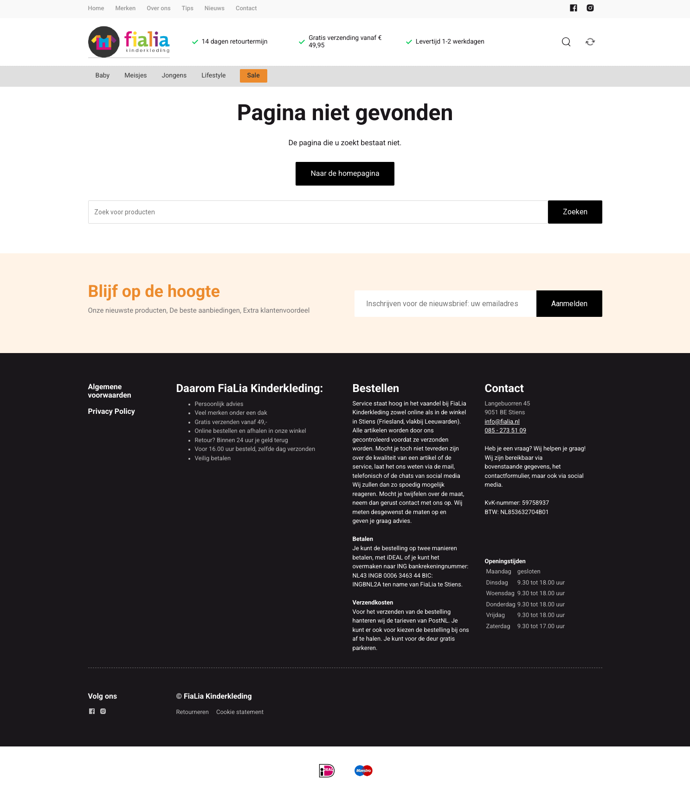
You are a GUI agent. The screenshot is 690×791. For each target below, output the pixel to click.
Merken (125, 8)
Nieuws (215, 8)
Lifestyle (213, 75)
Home (96, 8)
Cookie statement (240, 712)
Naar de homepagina (344, 173)
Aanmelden (569, 303)
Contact (246, 8)
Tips (187, 8)
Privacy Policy (111, 411)
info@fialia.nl (502, 421)
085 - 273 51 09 (506, 430)
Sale (253, 75)
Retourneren (192, 712)
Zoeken (575, 211)
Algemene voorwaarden (109, 390)
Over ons (158, 8)
